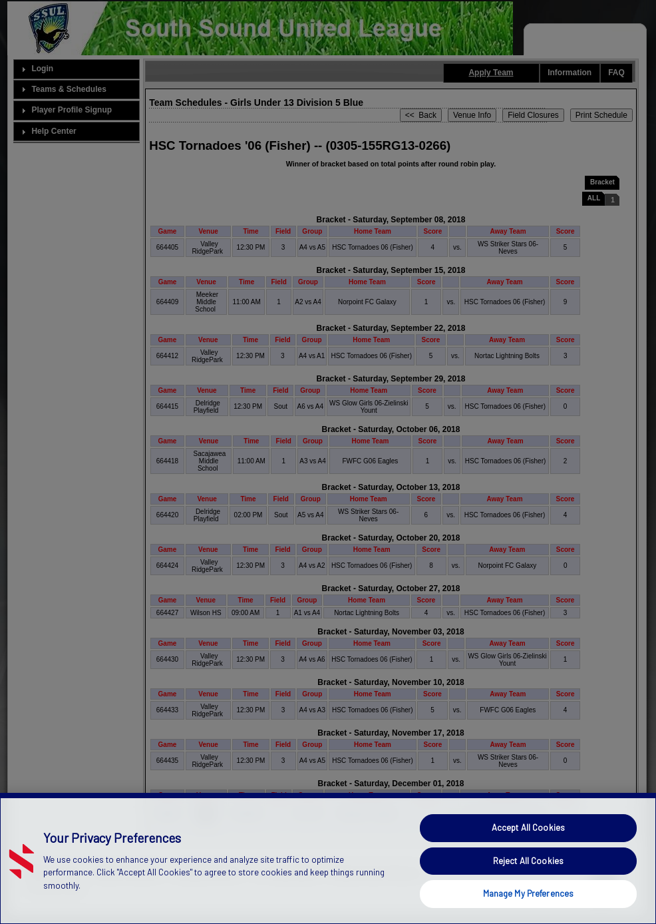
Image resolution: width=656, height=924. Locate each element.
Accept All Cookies (528, 827)
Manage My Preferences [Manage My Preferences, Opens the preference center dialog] (528, 893)
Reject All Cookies (528, 860)
